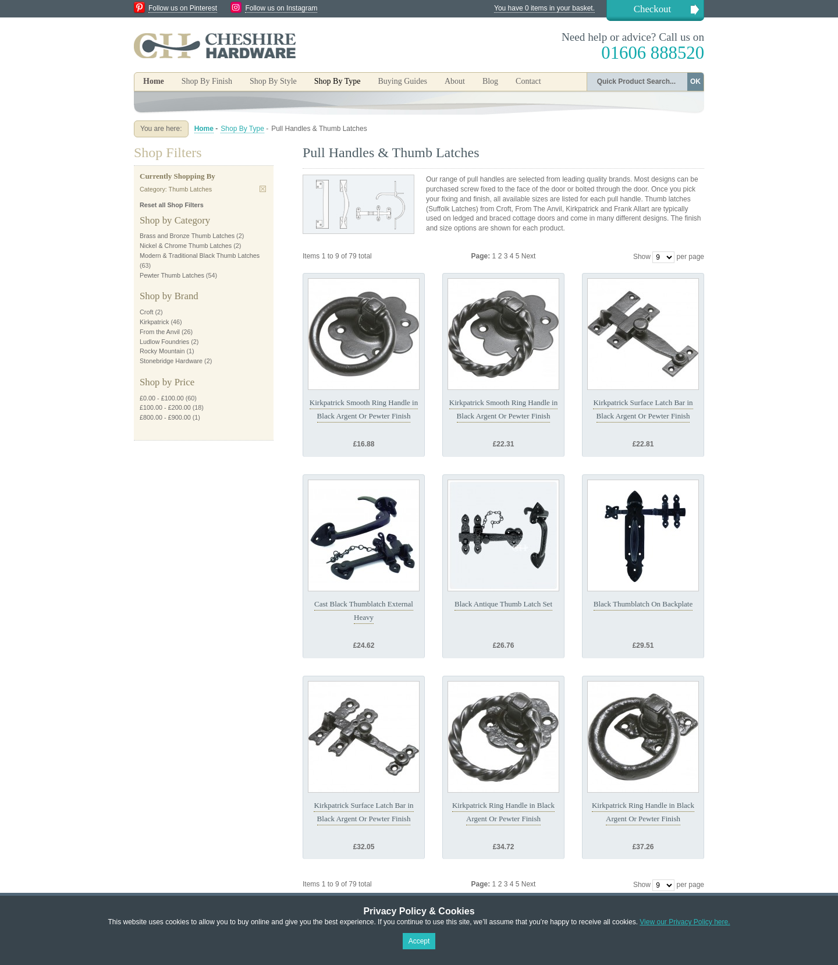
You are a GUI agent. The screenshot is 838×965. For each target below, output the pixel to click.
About (455, 81)
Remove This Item (263, 189)
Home (153, 81)
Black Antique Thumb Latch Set (503, 603)
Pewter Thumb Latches (172, 275)
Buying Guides (402, 81)
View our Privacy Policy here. (685, 922)
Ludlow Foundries (164, 341)
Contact (528, 81)
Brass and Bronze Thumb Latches (187, 235)
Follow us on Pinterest (182, 8)
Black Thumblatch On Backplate (643, 603)
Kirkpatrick (154, 321)
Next (528, 256)
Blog (490, 81)
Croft (146, 311)
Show (642, 257)
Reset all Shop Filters (172, 204)
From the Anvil (160, 331)
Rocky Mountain (162, 350)
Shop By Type (242, 129)
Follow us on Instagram (281, 8)
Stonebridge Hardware (171, 360)
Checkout (652, 9)
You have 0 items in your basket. (544, 8)
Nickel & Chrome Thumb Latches (186, 245)
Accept (419, 941)
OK (695, 81)
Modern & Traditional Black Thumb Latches (200, 255)
